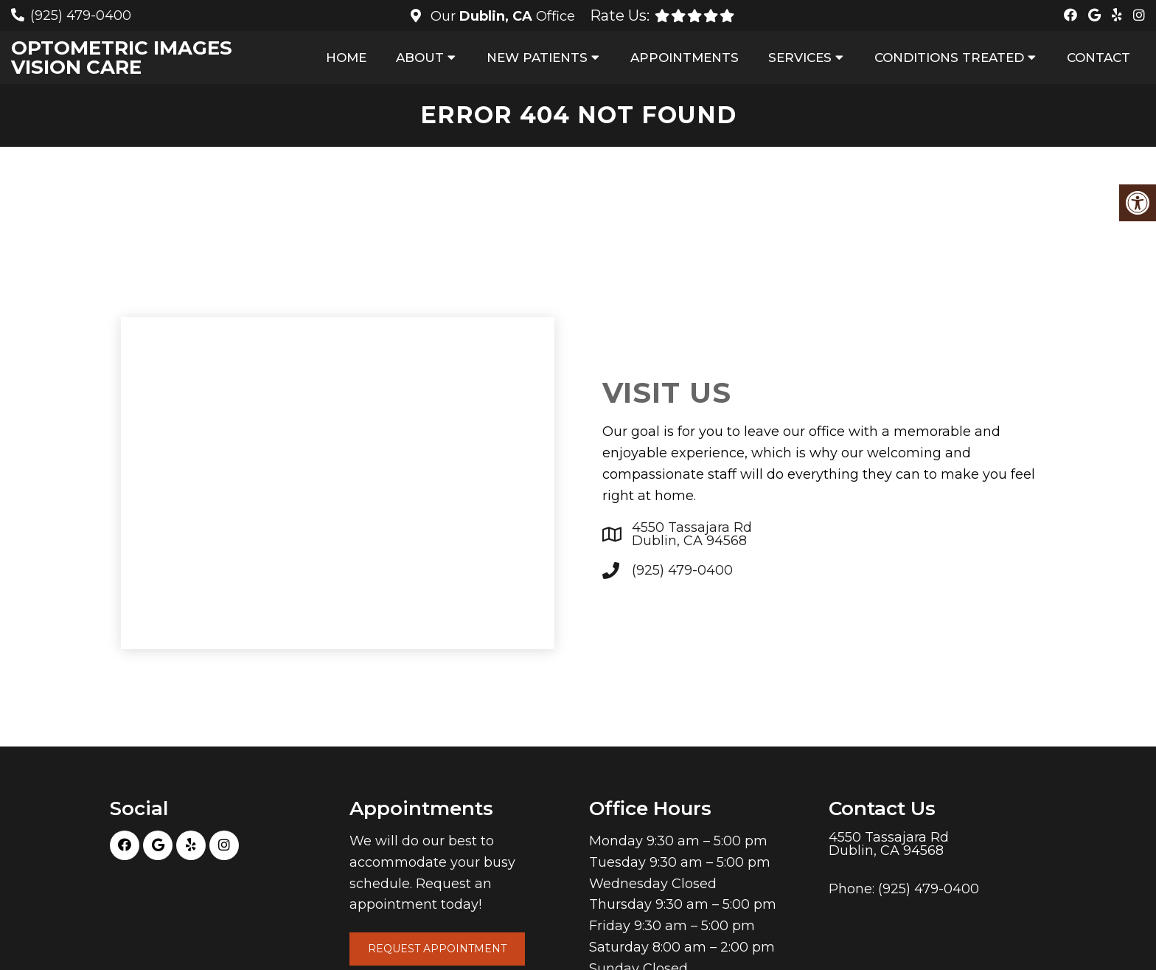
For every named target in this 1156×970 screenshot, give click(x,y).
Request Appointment (437, 948)
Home (346, 57)
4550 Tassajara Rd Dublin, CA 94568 (692, 534)
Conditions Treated (949, 57)
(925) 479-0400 (80, 15)
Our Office (501, 16)
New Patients (537, 57)
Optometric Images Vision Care (121, 57)
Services (800, 57)
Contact (1098, 57)
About (420, 57)
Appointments (684, 57)
